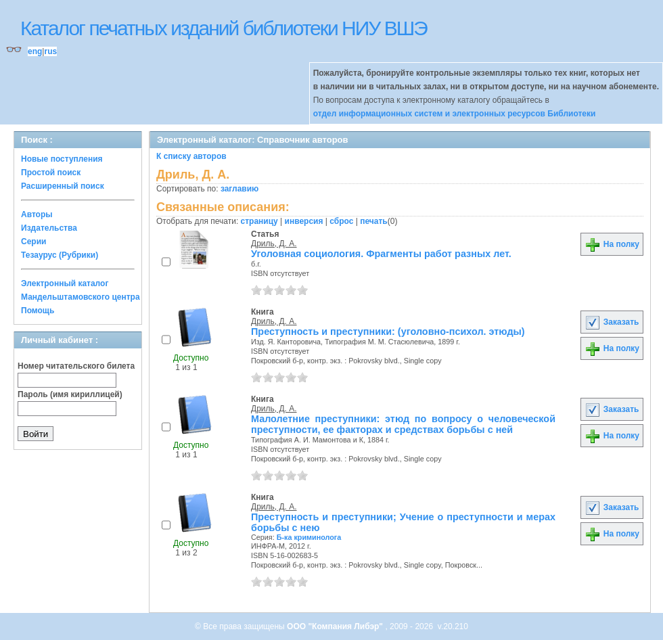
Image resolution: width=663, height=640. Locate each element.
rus (50, 51)
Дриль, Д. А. (274, 243)
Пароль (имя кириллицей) (70, 394)
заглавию (239, 188)
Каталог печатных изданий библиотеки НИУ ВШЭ (223, 28)
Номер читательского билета (76, 366)
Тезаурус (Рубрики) (59, 255)
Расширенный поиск (62, 186)
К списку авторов (191, 156)
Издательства (49, 228)
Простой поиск (51, 172)
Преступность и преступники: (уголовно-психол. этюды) (388, 331)
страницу (259, 221)
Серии (33, 241)
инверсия (304, 221)
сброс (341, 221)
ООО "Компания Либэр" (336, 626)
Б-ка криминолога (309, 537)
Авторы (37, 214)
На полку (612, 244)
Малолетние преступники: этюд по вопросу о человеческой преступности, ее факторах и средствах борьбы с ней (403, 424)
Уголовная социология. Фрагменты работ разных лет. (381, 253)
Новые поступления (62, 159)
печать (374, 221)
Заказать (612, 322)
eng (35, 51)
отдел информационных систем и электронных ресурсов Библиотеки (454, 113)
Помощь (37, 310)
